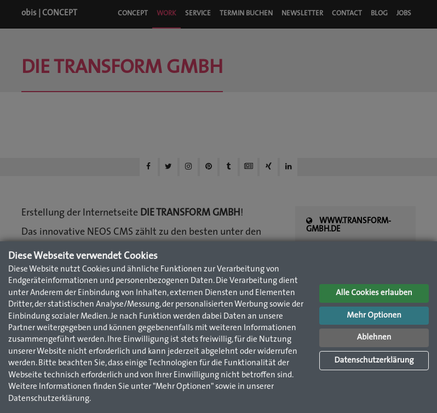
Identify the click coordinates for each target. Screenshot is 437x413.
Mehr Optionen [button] (374, 316)
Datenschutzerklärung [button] (373, 361)
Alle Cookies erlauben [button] (374, 293)
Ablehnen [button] (374, 337)
